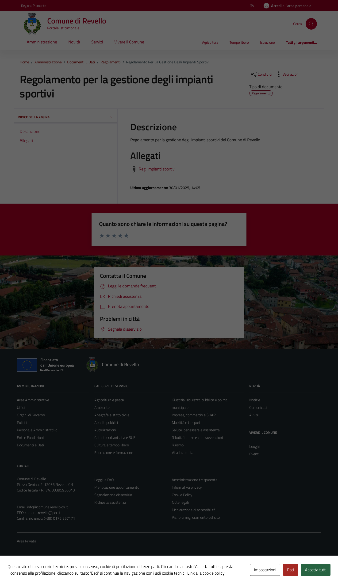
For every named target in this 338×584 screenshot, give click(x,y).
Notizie (254, 400)
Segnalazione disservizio (113, 495)
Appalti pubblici (106, 422)
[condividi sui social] (261, 74)
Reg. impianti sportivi (157, 169)
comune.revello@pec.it (43, 512)
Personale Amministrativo (37, 430)
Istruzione (267, 42)
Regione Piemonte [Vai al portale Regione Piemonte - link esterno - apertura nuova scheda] (33, 5)
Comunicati (258, 407)
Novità (74, 42)
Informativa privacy (187, 487)
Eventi (254, 454)
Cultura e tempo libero (111, 445)
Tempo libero (239, 42)
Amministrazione (42, 42)
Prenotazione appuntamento (116, 487)
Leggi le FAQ (104, 480)
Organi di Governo (31, 415)
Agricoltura (210, 42)
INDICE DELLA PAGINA (66, 117)
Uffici (21, 407)
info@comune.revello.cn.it (47, 507)
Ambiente (102, 407)
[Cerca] (311, 23)
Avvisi (253, 415)
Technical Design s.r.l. (49, 570)
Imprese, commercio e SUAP (193, 415)
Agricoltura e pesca (109, 400)
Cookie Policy (182, 495)
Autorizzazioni (105, 430)
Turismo (178, 445)
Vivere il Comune (129, 42)
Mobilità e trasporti (186, 422)
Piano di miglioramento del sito (196, 517)
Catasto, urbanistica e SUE (114, 437)
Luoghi (254, 446)
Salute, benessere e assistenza (196, 430)
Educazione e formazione (113, 452)
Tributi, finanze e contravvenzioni (197, 437)
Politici (22, 422)
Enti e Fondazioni (30, 437)
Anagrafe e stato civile (111, 415)
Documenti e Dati (30, 445)
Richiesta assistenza (110, 502)
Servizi (97, 42)
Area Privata (26, 541)
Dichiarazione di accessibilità (193, 510)
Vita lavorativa (183, 452)
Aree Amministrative (33, 400)
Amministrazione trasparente (194, 480)
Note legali (180, 502)
